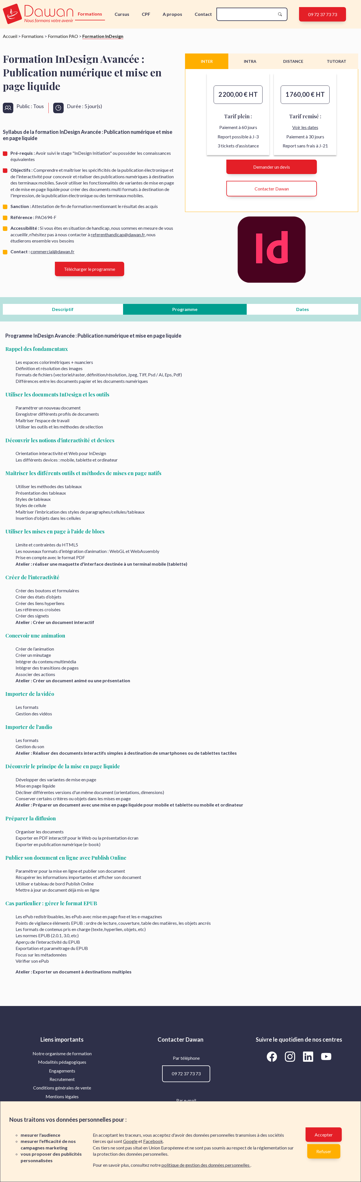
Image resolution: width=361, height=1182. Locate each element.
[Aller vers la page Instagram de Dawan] (291, 1056)
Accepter (324, 1134)
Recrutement (62, 1079)
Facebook (153, 1141)
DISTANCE (293, 61)
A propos (172, 14)
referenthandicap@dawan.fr (118, 234)
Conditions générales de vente (62, 1087)
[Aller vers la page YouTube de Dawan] (326, 1056)
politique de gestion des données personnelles (206, 1165)
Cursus (122, 14)
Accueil (10, 36)
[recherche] (247, 14)
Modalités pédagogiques (62, 1062)
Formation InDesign (102, 36)
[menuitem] (62, 1053)
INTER (207, 61)
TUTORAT (336, 61)
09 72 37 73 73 (322, 14)
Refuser (323, 1151)
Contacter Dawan (272, 188)
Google (130, 1141)
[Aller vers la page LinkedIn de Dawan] (309, 1056)
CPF (146, 14)
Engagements (62, 1070)
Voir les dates (305, 127)
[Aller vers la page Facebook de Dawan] (273, 1056)
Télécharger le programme (89, 269)
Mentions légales (62, 1096)
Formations (90, 13)
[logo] (38, 14)
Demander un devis (271, 167)
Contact (203, 14)
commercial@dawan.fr (52, 251)
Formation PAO (63, 36)
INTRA (250, 61)
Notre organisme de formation (62, 1053)
